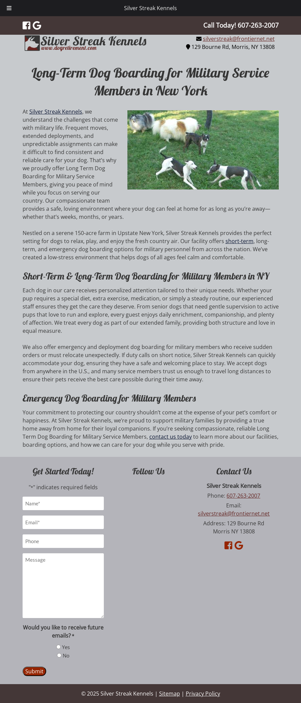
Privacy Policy (203, 693)
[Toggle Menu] (9, 8)
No (66, 655)
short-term (239, 241)
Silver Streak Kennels (150, 8)
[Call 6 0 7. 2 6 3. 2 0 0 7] (258, 25)
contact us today (170, 436)
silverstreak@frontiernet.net (239, 38)
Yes (66, 647)
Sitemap (169, 693)
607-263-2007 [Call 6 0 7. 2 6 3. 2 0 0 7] (243, 495)
